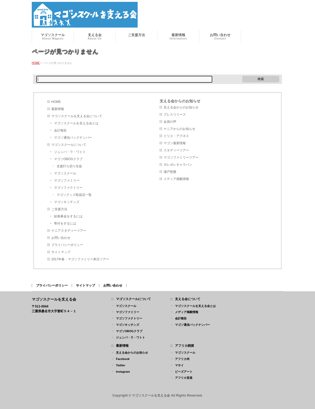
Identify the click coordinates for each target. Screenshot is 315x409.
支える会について (187, 299)
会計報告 (60, 130)
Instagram (123, 371)
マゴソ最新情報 (175, 143)
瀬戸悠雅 (170, 172)
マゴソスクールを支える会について (76, 116)
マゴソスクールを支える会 (151, 395)
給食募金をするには (68, 216)
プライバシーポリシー (67, 245)
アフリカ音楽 (183, 377)
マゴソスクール (65, 173)
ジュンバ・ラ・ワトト (70, 152)
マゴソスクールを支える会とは (76, 123)
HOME (56, 102)
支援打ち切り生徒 (69, 166)
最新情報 (57, 109)
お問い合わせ (60, 238)
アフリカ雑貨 (184, 346)
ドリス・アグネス (176, 136)
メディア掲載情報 (176, 179)
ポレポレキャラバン (178, 164)
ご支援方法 (59, 209)
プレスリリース (175, 114)
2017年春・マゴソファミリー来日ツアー (80, 259)
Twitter (120, 365)
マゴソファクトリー (68, 188)
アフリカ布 (182, 358)
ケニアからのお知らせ (179, 129)
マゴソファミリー (66, 180)
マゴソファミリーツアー (181, 157)
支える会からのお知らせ (180, 101)
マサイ (179, 365)
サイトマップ (60, 252)
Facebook (122, 358)
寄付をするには (65, 223)
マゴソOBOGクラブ (68, 159)
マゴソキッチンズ (66, 202)
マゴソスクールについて (68, 145)
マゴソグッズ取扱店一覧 (74, 195)
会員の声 (170, 122)
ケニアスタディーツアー (68, 230)
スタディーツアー (176, 150)
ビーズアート (183, 371)
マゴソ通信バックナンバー (73, 137)
